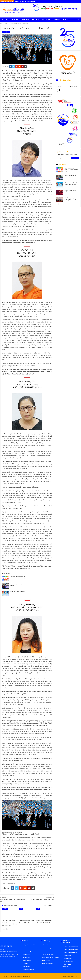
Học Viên (35, 19)
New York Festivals (68, 958)
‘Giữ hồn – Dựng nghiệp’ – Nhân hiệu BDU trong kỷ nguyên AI (70, 199)
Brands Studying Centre (48, 948)
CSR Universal (46, 960)
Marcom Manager (27, 960)
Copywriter (25, 963)
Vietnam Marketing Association (71, 946)
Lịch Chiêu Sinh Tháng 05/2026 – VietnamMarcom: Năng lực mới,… (71, 170)
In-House (57, 19)
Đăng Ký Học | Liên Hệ (20, 1)
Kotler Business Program (28, 969)
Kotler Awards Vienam (48, 954)
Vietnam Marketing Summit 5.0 (71, 949)
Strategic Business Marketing (29, 945)
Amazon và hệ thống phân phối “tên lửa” (42, 899)
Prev (4, 929)
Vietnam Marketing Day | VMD (70, 952)
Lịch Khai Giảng (31, 1)
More (72, 19)
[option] (67, 185)
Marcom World (46, 945)
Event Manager (26, 966)
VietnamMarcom (73, 976)
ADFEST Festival (67, 955)
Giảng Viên (25, 19)
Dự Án (65, 19)
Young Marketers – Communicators (67, 965)
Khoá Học (15, 19)
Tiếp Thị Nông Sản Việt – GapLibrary (51, 957)
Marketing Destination (48, 963)
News (21, 908)
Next (8, 929)
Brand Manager (26, 954)
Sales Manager (26, 957)
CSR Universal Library (68, 961)
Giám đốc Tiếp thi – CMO (28, 948)
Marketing (5, 908)
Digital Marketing (27, 951)
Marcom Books (46, 951)
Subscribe (75, 158)
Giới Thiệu (5, 19)
